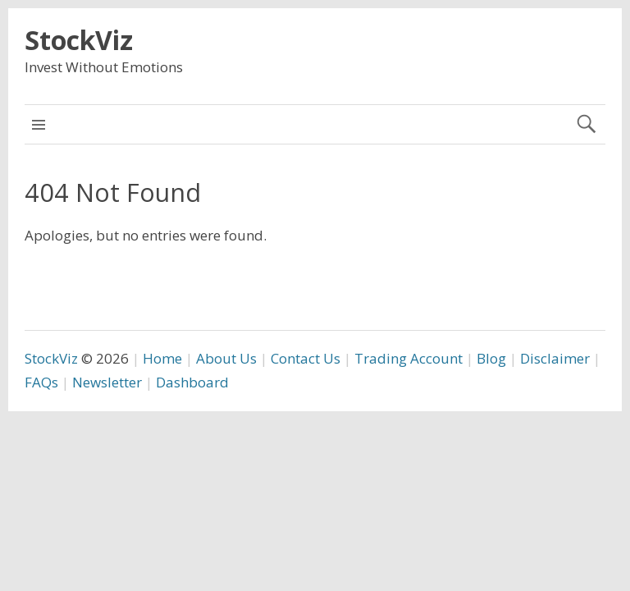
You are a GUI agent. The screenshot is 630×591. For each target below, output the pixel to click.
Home (162, 358)
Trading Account (408, 358)
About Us (226, 358)
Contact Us (305, 358)
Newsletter (107, 382)
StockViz (79, 39)
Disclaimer (555, 358)
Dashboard (192, 382)
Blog (491, 358)
